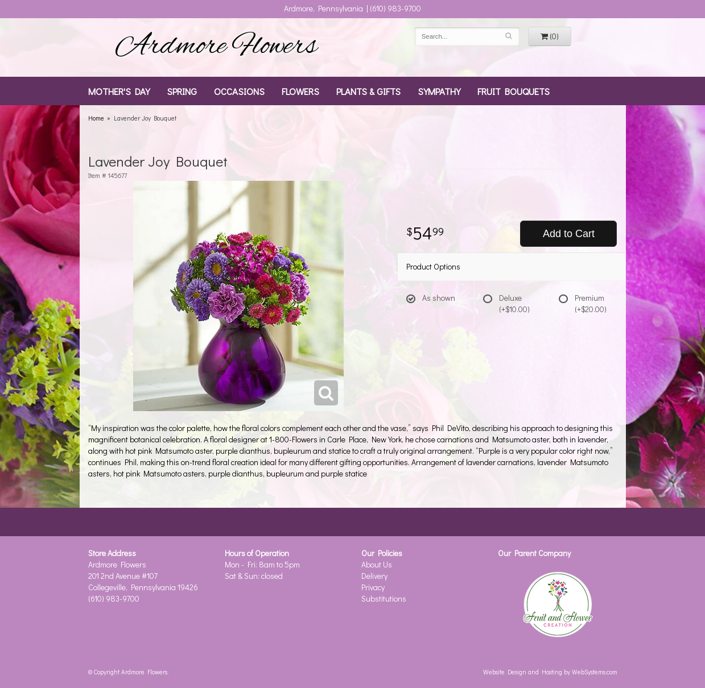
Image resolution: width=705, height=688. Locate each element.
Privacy (373, 587)
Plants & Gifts (368, 91)
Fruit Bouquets (513, 91)
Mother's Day (119, 91)
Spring (182, 91)
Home (96, 118)
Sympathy (439, 91)
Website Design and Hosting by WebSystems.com (550, 672)
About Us (376, 564)
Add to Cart (569, 233)
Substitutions (383, 598)
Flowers (300, 91)
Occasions (239, 91)
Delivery (374, 575)
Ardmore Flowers (216, 47)
